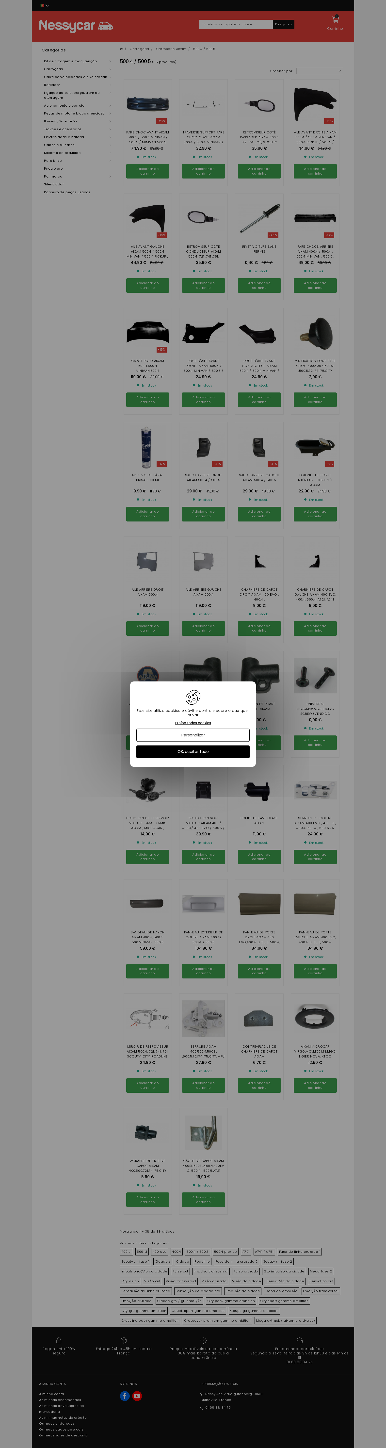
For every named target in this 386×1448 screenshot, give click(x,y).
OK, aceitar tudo (193, 752)
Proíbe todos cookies (193, 723)
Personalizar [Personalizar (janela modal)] (193, 735)
